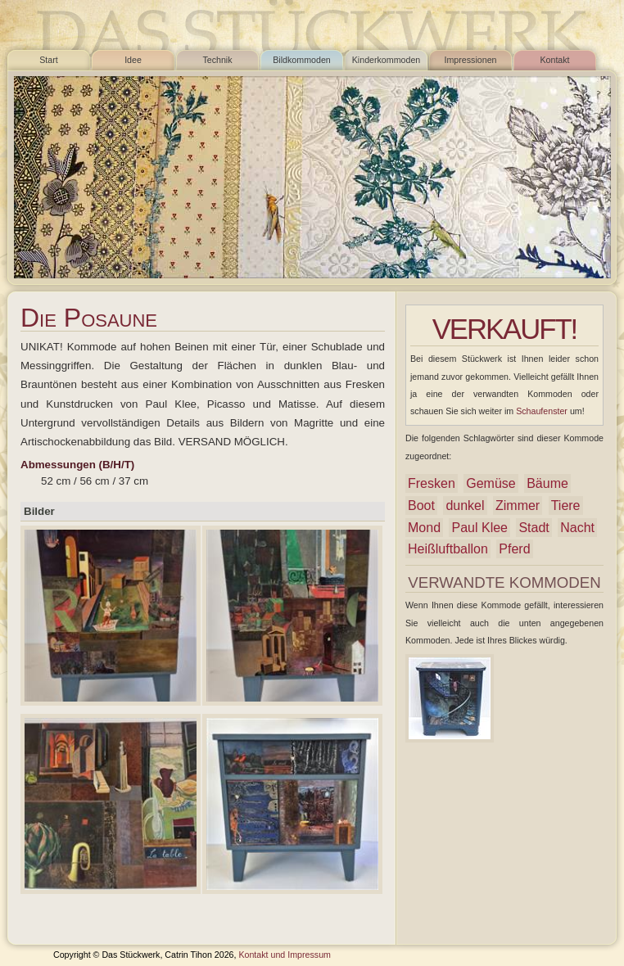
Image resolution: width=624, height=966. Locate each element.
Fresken (431, 483)
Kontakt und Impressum (284, 954)
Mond (424, 528)
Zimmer (517, 505)
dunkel (464, 505)
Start (48, 60)
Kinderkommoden (386, 60)
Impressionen (471, 60)
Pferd (514, 549)
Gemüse (490, 483)
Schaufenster (541, 411)
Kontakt (554, 60)
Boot (421, 505)
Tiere (566, 505)
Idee (133, 60)
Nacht (577, 528)
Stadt (533, 528)
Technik (217, 60)
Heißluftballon (448, 549)
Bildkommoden (301, 60)
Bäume (547, 483)
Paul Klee (479, 528)
